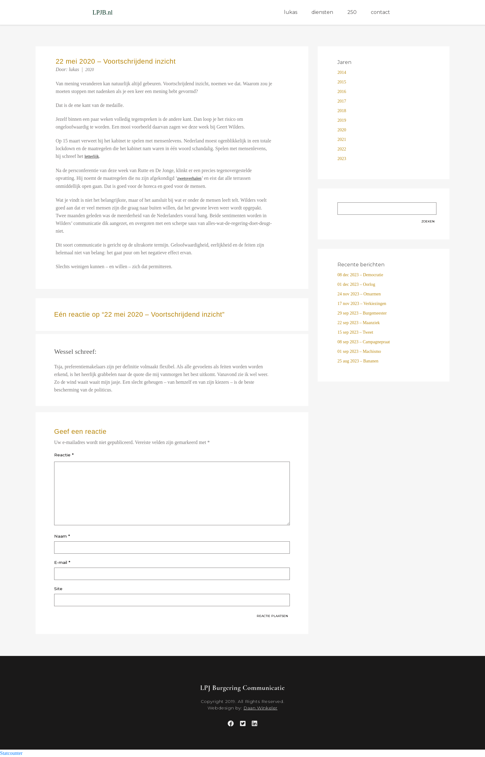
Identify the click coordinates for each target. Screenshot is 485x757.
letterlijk (91, 156)
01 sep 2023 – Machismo (359, 351)
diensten (322, 12)
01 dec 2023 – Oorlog (356, 284)
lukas (290, 12)
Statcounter (11, 753)
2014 (341, 72)
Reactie (64, 454)
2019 (341, 120)
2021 (341, 139)
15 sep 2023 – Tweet (355, 332)
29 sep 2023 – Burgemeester (362, 313)
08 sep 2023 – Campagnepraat (363, 342)
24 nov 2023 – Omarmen (359, 294)
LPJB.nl (102, 12)
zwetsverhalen (189, 178)
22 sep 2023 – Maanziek (358, 322)
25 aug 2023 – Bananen (357, 361)
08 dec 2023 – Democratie (360, 275)
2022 (341, 149)
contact (380, 12)
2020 (89, 69)
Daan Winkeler (260, 708)
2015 (341, 82)
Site (58, 588)
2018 (341, 110)
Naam (62, 536)
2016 (341, 91)
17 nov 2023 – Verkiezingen (361, 303)
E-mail (62, 562)
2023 (341, 158)
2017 (341, 101)
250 (352, 12)
